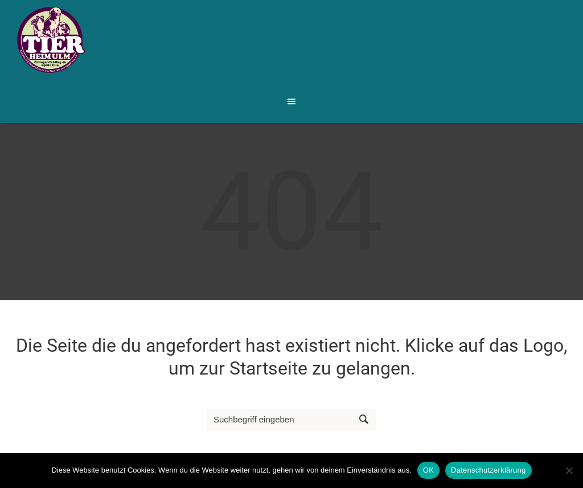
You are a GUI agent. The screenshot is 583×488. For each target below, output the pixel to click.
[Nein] (568, 470)
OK (428, 470)
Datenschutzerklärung (488, 470)
